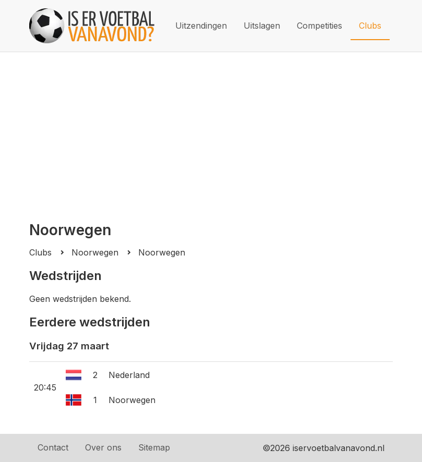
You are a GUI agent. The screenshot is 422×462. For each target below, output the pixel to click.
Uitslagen (262, 25)
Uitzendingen (201, 25)
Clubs (370, 25)
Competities (319, 25)
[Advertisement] (211, 130)
